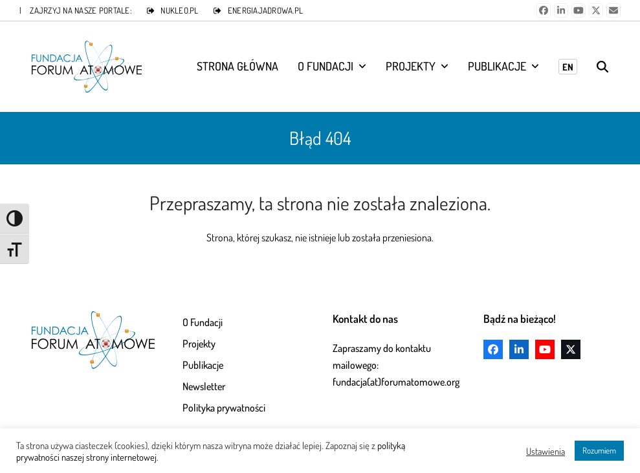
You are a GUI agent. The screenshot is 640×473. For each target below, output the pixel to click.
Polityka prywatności (223, 407)
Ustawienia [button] (545, 451)
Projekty (198, 343)
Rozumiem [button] (599, 450)
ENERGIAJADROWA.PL (265, 10)
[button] (602, 66)
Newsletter (203, 386)
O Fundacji (202, 322)
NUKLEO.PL (179, 10)
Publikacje (202, 364)
